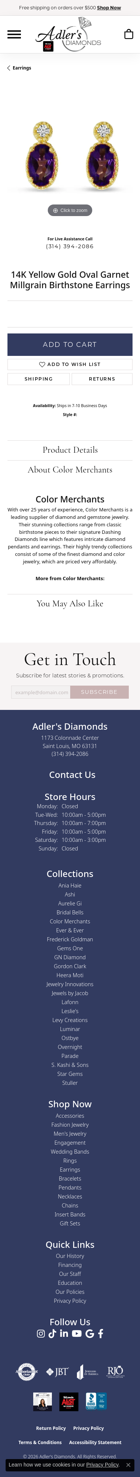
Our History (70, 1255)
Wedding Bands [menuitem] (70, 1151)
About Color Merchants (70, 470)
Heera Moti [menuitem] (69, 975)
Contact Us (71, 774)
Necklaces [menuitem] (70, 1196)
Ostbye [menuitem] (70, 1037)
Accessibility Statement (95, 1442)
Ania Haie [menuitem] (70, 885)
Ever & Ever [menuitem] (70, 930)
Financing (70, 1264)
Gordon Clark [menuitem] (70, 966)
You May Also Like (70, 604)
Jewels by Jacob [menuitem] (70, 993)
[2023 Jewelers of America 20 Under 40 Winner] (42, 1402)
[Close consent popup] (128, 1465)
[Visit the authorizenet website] (26, 1372)
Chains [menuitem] (70, 1205)
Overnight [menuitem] (70, 1046)
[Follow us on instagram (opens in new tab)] (41, 1333)
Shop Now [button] (109, 7)
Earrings (22, 68)
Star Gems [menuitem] (70, 1073)
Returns (102, 379)
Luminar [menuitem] (70, 1029)
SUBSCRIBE (99, 692)
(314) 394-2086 (70, 246)
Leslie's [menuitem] (70, 1011)
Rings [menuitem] (70, 1160)
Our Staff (70, 1273)
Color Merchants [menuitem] (70, 921)
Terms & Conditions (40, 1442)
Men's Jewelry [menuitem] (70, 1133)
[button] (128, 34)
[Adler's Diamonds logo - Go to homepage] (68, 34)
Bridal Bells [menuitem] (70, 912)
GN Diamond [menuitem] (69, 957)
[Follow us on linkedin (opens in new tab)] (64, 1333)
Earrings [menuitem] (70, 1169)
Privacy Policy (70, 1300)
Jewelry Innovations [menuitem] (70, 984)
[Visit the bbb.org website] (96, 1402)
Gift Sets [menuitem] (70, 1223)
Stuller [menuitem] (70, 1082)
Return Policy (51, 1428)
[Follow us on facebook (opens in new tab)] (100, 1333)
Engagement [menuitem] (70, 1142)
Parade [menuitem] (70, 1055)
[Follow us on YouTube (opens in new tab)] (77, 1333)
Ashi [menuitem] (70, 894)
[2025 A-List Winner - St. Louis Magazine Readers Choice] (68, 1402)
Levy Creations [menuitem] (69, 1020)
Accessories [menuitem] (70, 1115)
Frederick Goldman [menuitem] (70, 939)
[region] (70, 156)
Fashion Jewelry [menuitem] (70, 1124)
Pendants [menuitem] (70, 1187)
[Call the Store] (70, 753)
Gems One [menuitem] (70, 948)
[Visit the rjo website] (115, 1372)
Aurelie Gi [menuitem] (70, 903)
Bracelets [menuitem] (70, 1178)
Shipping (39, 379)
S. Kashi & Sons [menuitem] (70, 1064)
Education (70, 1282)
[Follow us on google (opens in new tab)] (89, 1333)
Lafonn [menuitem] (70, 1002)
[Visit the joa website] (88, 1372)
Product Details (70, 450)
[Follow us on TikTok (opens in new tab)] (52, 1333)
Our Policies (70, 1291)
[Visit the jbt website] (57, 1372)
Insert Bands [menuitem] (70, 1214)
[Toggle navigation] (14, 34)
